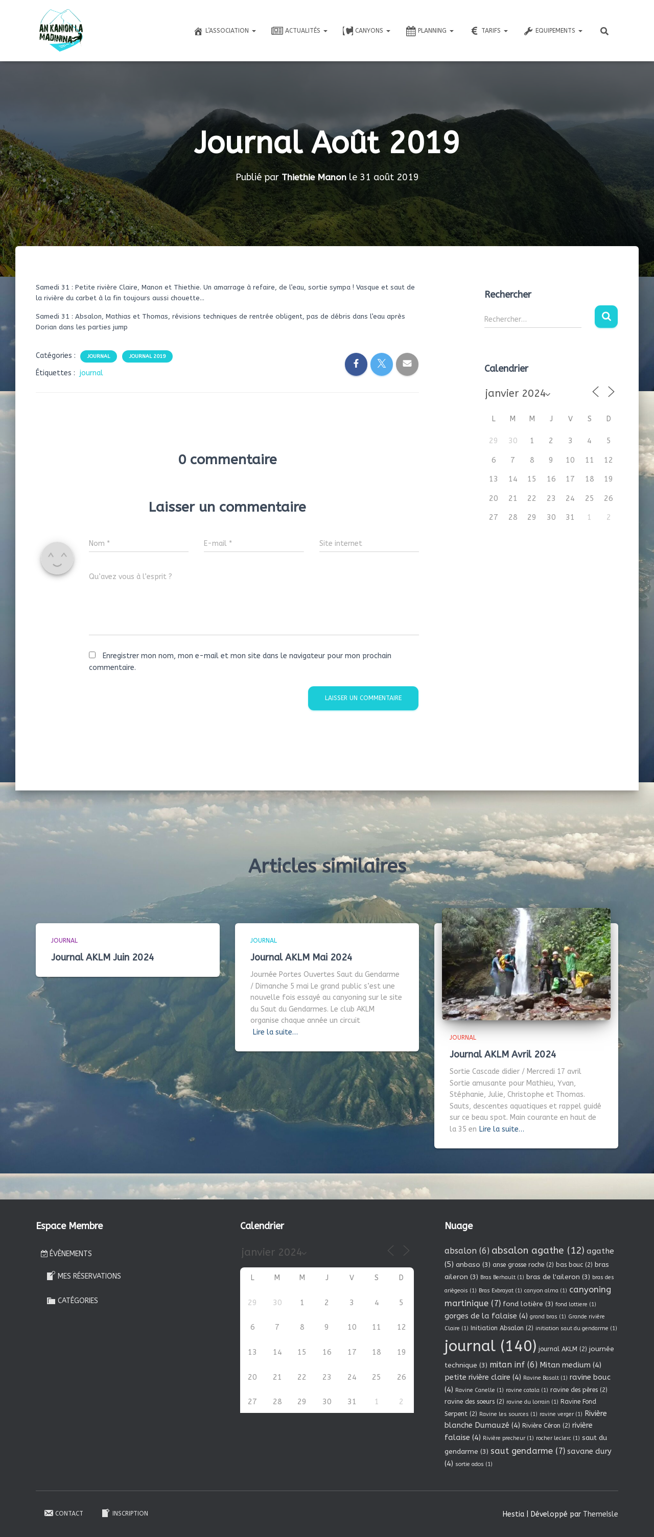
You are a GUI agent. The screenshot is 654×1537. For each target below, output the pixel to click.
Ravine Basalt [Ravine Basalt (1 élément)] (545, 1378)
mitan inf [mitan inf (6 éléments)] (513, 1365)
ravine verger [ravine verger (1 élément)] (561, 1413)
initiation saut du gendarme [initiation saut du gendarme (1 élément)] (576, 1328)
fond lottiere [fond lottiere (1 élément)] (575, 1304)
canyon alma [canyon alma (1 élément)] (545, 1290)
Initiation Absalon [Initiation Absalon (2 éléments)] (502, 1328)
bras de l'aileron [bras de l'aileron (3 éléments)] (558, 1276)
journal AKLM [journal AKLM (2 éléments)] (563, 1348)
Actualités (299, 31)
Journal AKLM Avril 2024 (503, 1054)
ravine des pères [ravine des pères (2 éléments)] (579, 1390)
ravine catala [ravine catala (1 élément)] (527, 1390)
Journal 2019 (147, 356)
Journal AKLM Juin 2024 (102, 957)
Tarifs (488, 31)
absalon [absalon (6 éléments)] (467, 1251)
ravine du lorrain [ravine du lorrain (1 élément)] (532, 1402)
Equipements (552, 31)
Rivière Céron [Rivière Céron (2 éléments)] (546, 1425)
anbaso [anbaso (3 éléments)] (473, 1264)
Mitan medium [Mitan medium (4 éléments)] (570, 1365)
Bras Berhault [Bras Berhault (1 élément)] (502, 1277)
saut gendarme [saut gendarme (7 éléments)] (528, 1451)
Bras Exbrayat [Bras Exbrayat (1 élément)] (500, 1290)
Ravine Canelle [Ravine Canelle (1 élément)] (479, 1390)
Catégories (72, 1300)
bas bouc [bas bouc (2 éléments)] (574, 1264)
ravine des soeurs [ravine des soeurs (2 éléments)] (474, 1401)
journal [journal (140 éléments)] (490, 1346)
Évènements (66, 1254)
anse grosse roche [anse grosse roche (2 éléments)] (523, 1264)
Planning (430, 31)
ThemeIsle (600, 1513)
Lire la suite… (275, 1032)
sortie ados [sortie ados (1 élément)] (474, 1464)
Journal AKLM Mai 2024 (301, 957)
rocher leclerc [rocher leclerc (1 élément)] (558, 1438)
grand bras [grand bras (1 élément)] (548, 1316)
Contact (63, 1513)
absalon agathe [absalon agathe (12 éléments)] (538, 1250)
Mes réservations (83, 1275)
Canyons (366, 31)
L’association (224, 31)
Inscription (124, 1513)
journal (91, 373)
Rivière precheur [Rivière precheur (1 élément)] (508, 1438)
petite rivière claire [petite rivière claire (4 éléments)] (483, 1377)
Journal (98, 356)
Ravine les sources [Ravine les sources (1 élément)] (508, 1413)
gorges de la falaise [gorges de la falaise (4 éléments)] (486, 1315)
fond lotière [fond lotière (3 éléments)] (528, 1304)
